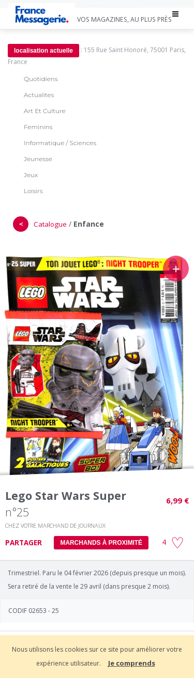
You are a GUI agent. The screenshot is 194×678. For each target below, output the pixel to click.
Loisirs (33, 191)
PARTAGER (23, 542)
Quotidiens (41, 79)
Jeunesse (38, 159)
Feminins (38, 127)
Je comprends (131, 663)
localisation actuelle (43, 50)
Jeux (31, 175)
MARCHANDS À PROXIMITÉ (101, 542)
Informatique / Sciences (60, 143)
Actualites (39, 95)
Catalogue (50, 224)
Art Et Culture (45, 111)
